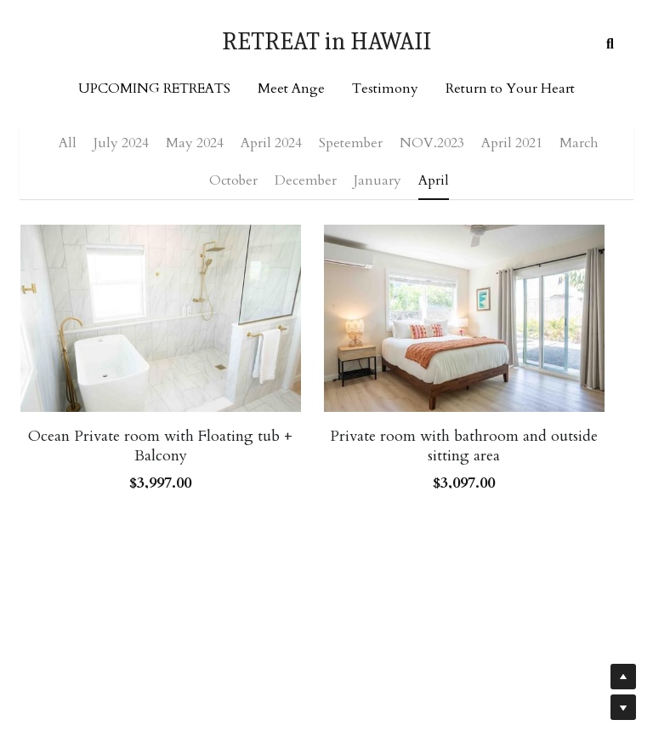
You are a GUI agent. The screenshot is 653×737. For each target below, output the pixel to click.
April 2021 (511, 143)
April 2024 (271, 143)
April (433, 180)
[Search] (610, 44)
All (68, 143)
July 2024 (121, 143)
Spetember (351, 143)
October (233, 180)
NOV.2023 (432, 143)
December (306, 180)
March (579, 143)
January (377, 180)
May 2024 (195, 143)
